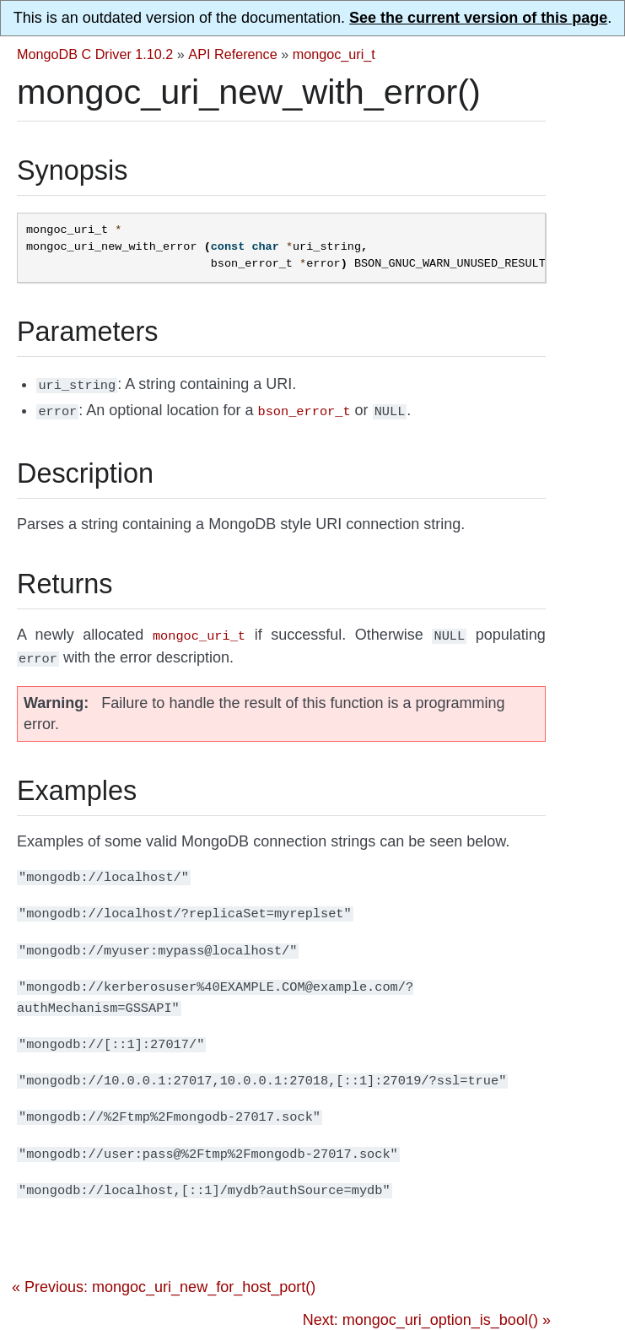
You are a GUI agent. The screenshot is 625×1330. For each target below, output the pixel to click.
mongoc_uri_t (334, 54)
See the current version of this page (478, 17)
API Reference (232, 54)
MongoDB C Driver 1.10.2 (95, 54)
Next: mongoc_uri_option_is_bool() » (427, 1313)
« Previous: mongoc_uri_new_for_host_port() (163, 1280)
